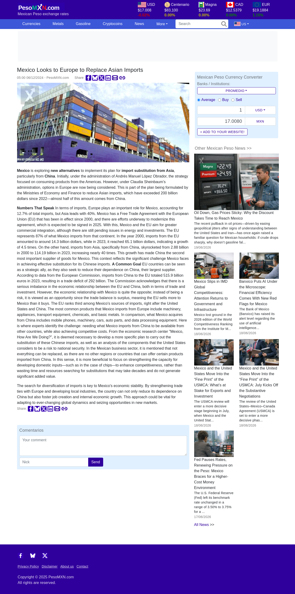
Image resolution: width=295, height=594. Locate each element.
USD (258, 110)
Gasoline (83, 24)
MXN (260, 121)
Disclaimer (50, 566)
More (161, 24)
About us (67, 566)
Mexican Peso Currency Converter (230, 77)
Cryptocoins (112, 24)
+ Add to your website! (222, 132)
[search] (201, 23)
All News (201, 525)
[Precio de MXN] (221, 121)
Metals (58, 24)
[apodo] (54, 462)
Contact (82, 566)
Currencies (31, 24)
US (240, 24)
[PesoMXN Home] (41, 6)
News (139, 24)
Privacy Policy (28, 566)
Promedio (235, 91)
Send (95, 462)
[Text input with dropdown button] (221, 110)
